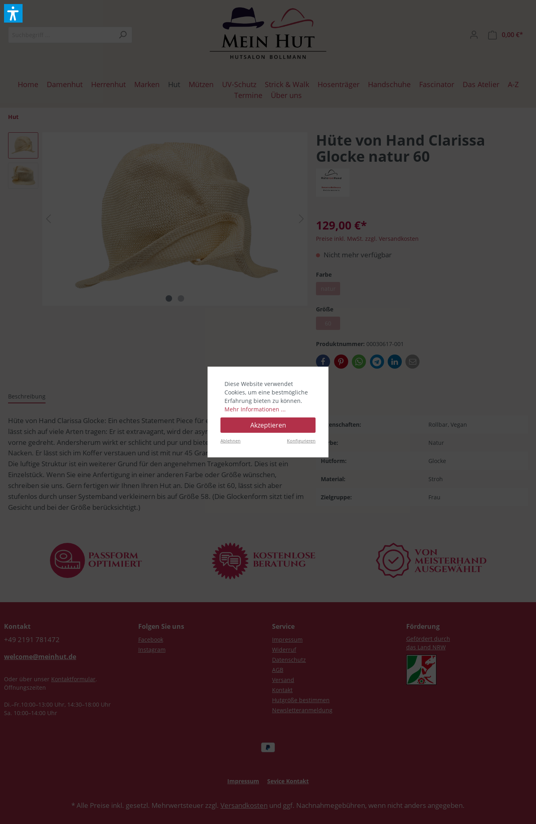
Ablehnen (230, 441)
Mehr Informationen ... (255, 409)
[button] (13, 13)
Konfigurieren (301, 441)
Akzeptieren (268, 425)
